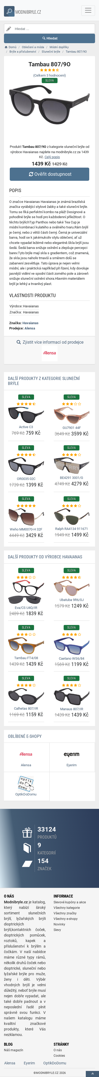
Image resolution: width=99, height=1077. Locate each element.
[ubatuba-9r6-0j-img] (72, 588)
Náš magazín (13, 1050)
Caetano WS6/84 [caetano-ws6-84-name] (71, 658)
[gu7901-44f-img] (72, 415)
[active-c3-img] (26, 415)
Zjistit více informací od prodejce (49, 350)
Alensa (30, 328)
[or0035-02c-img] (26, 466)
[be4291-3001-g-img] (72, 465)
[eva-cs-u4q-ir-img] (26, 592)
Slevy (57, 930)
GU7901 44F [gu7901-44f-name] (72, 428)
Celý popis (52, 157)
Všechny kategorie (67, 908)
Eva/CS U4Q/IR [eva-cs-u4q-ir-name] (26, 608)
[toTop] (92, 1074)
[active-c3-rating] (26, 404)
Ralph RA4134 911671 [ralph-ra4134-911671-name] (71, 529)
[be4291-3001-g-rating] (72, 455)
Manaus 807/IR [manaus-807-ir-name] (71, 709)
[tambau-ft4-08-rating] (26, 634)
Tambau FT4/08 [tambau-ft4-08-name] (26, 658)
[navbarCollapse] (88, 10)
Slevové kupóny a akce (70, 902)
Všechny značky (65, 913)
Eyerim (29, 1063)
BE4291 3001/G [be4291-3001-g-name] (71, 478)
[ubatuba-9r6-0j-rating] (72, 577)
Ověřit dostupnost (49, 174)
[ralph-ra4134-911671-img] (72, 516)
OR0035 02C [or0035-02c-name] (26, 479)
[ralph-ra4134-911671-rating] (72, 506)
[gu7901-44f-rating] (72, 404)
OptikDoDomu (54, 1063)
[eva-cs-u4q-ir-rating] (26, 577)
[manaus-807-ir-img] (72, 696)
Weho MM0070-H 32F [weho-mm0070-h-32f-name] (26, 529)
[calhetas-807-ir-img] (26, 696)
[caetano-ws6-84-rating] (72, 634)
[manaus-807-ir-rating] (72, 685)
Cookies (59, 1056)
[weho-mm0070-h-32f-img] (26, 516)
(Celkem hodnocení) (49, 75)
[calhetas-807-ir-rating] (26, 685)
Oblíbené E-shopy (24, 736)
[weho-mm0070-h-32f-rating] (26, 506)
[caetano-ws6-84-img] (72, 646)
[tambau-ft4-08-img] (26, 645)
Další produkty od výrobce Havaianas (45, 556)
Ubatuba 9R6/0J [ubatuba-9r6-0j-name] (72, 600)
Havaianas (30, 323)
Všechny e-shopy (66, 919)
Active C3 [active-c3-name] (26, 427)
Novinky (59, 924)
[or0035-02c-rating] (26, 455)
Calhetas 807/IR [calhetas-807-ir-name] (26, 708)
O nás (58, 1050)
